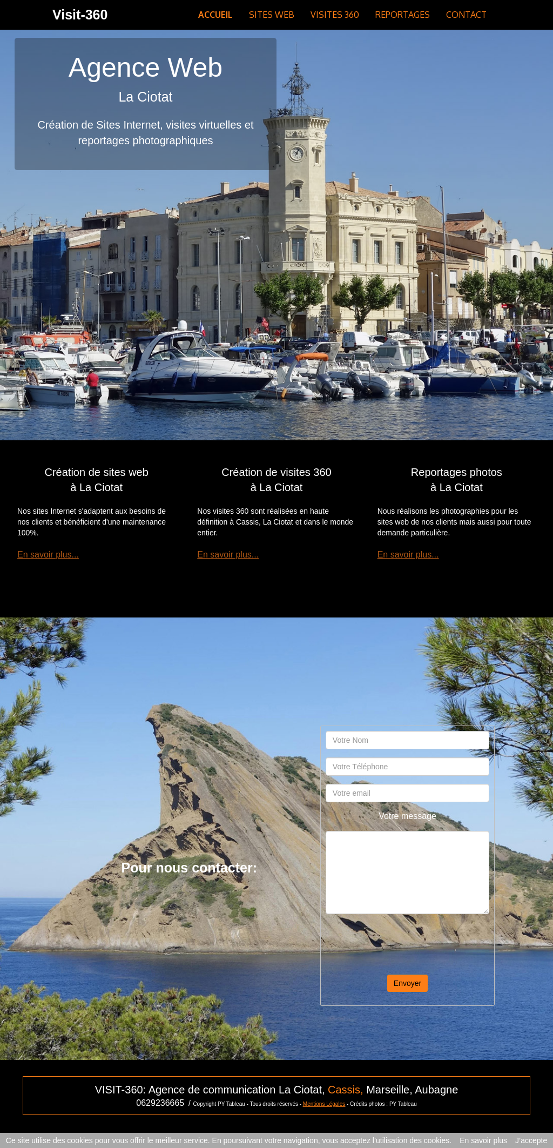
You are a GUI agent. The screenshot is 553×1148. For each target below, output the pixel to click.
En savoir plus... (48, 554)
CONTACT (466, 14)
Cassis (344, 1090)
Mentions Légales (324, 1104)
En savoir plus (483, 1140)
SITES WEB (271, 14)
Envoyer (407, 983)
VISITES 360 (335, 14)
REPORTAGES (402, 14)
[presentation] (408, 943)
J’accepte (531, 1140)
